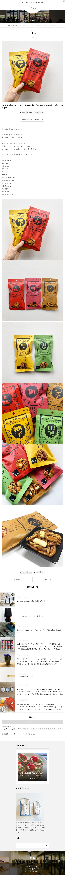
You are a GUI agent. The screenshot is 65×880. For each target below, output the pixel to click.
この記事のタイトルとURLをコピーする (32, 119)
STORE (32, 37)
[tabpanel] (32, 767)
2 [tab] (32, 778)
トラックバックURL (6, 726)
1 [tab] (31, 778)
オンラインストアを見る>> (32, 2)
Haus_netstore (22, 673)
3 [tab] (34, 778)
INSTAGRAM (22, 597)
